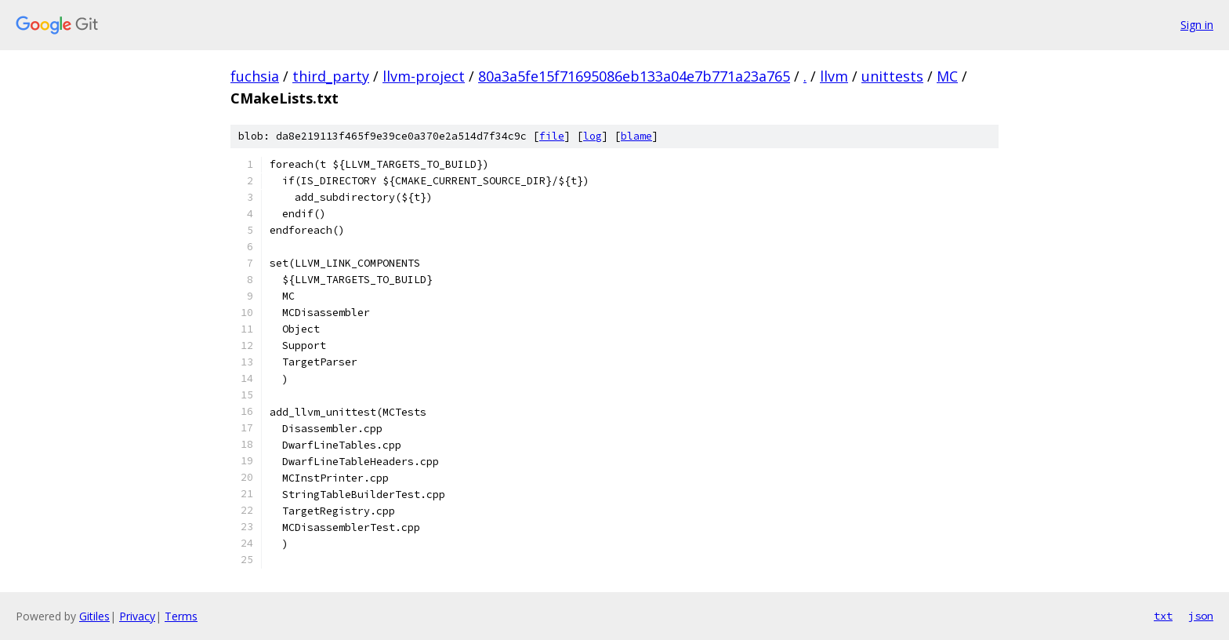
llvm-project (423, 76)
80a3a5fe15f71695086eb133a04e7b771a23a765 (634, 76)
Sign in (1196, 24)
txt (1163, 616)
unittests (892, 76)
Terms (181, 616)
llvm (834, 76)
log (592, 136)
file (551, 136)
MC (947, 76)
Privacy (137, 616)
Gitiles (94, 616)
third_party (330, 76)
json (1200, 616)
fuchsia (254, 76)
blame (636, 136)
